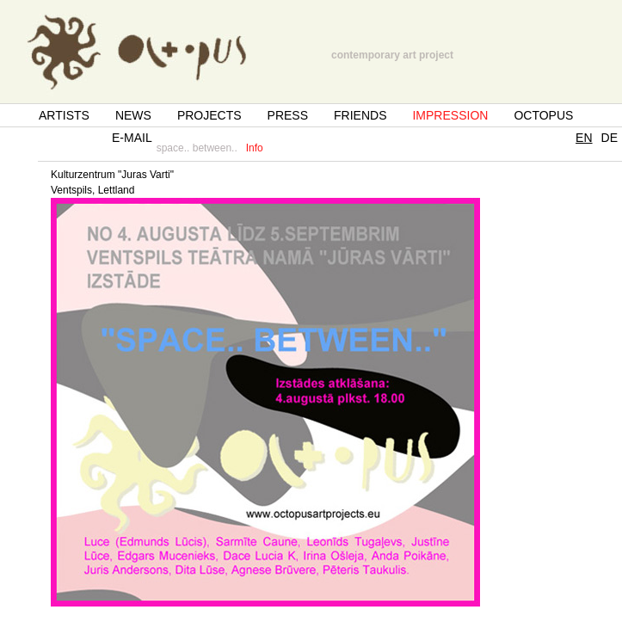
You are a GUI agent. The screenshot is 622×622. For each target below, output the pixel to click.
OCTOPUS (543, 115)
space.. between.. (197, 148)
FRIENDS (360, 115)
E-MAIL (132, 138)
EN (584, 138)
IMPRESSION (450, 115)
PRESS (288, 115)
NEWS (133, 115)
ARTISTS (64, 115)
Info (254, 148)
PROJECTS (209, 115)
